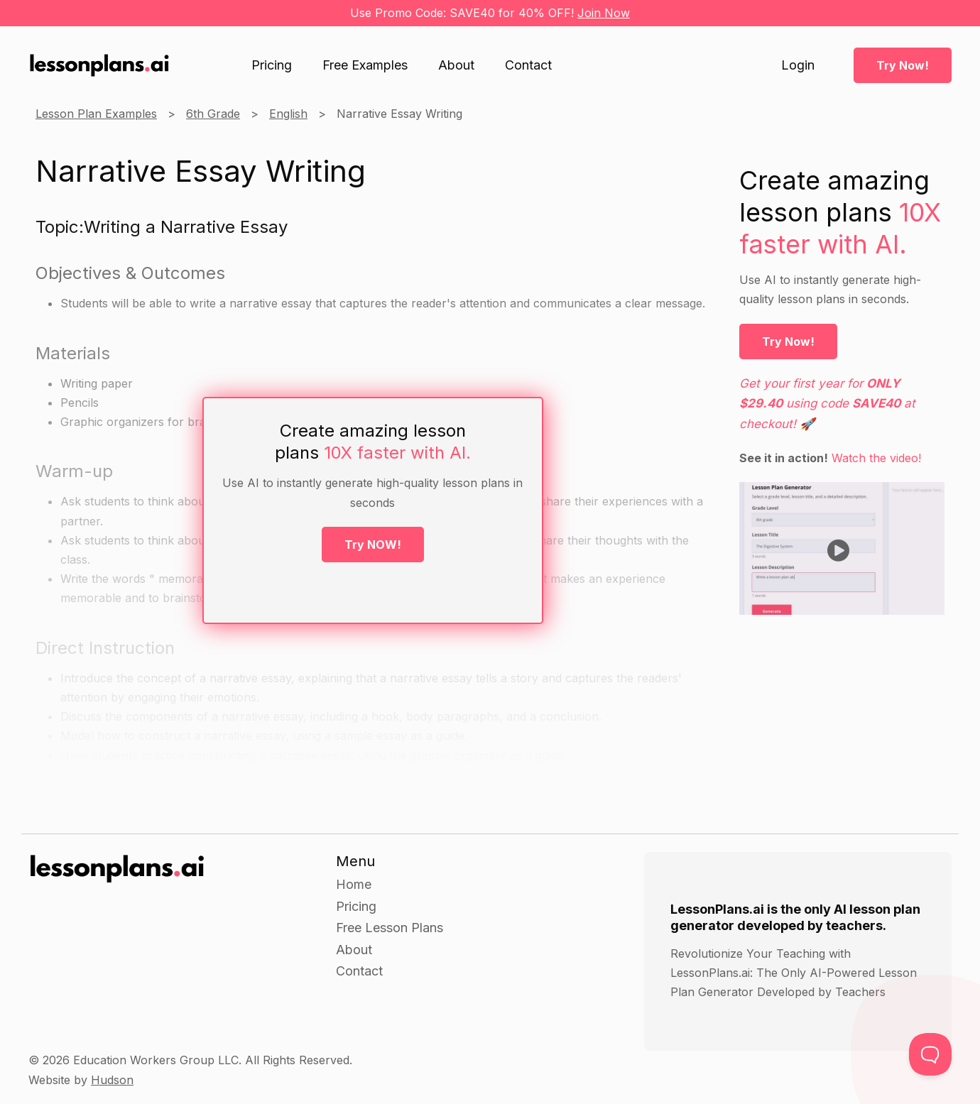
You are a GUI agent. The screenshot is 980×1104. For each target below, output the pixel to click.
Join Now (603, 13)
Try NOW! (372, 544)
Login (798, 65)
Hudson (112, 1080)
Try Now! (902, 65)
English (288, 113)
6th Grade (213, 113)
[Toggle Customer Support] (930, 1054)
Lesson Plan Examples (96, 113)
